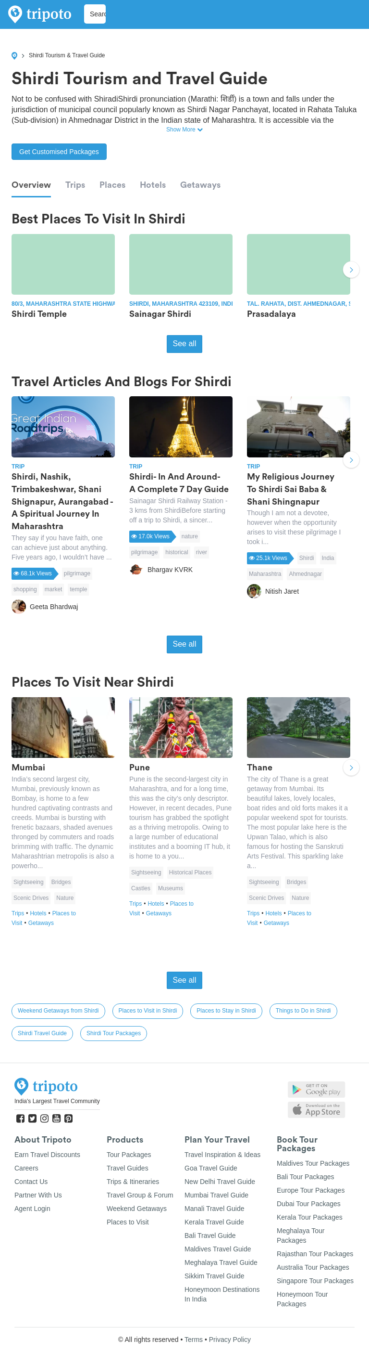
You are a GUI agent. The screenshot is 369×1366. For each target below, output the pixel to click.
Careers (26, 1168)
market (53, 589)
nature (190, 536)
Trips (75, 185)
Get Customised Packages (59, 152)
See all (185, 343)
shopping (25, 589)
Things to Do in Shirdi (303, 1010)
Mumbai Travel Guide (216, 1195)
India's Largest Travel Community (57, 1101)
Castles (140, 888)
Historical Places (190, 872)
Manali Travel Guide (214, 1208)
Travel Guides (127, 1168)
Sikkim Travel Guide (214, 1276)
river (201, 552)
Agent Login (32, 1208)
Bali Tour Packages (305, 1177)
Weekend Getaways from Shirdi (58, 1010)
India (328, 558)
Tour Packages (129, 1154)
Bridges (61, 882)
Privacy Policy (230, 1339)
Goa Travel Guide (210, 1168)
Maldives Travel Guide (217, 1249)
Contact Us (31, 1181)
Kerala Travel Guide (214, 1222)
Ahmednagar (305, 574)
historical (176, 552)
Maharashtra (265, 574)
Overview (31, 185)
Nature (65, 898)
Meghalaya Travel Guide (221, 1262)
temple (78, 589)
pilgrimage (77, 573)
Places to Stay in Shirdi (226, 1010)
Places (112, 185)
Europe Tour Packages (310, 1190)
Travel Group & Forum (140, 1195)
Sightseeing (28, 882)
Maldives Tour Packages (313, 1163)
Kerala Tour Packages (310, 1217)
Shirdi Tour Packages (113, 1033)
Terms (193, 1339)
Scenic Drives (31, 898)
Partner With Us (38, 1195)
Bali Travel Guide (210, 1235)
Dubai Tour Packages (309, 1204)
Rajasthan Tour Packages (315, 1254)
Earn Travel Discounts (47, 1154)
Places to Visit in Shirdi (148, 1010)
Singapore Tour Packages (315, 1281)
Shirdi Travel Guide (42, 1033)
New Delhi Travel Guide (219, 1181)
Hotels (153, 185)
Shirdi (306, 558)
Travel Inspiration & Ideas (222, 1154)
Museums (170, 888)
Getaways (200, 185)
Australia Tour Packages (313, 1267)
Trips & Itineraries (133, 1181)
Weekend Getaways (137, 1208)
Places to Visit (128, 1222)
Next (351, 271)
